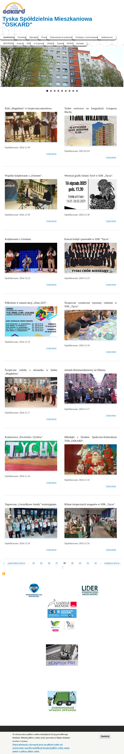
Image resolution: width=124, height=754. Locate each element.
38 (64, 563)
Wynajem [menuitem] (33, 37)
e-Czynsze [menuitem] (39, 43)
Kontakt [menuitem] (80, 43)
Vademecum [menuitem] (107, 37)
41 (88, 563)
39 (72, 563)
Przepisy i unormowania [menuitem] (87, 37)
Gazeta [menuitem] (60, 43)
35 (41, 563)
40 (80, 563)
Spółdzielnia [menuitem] (9, 37)
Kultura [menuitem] (20, 43)
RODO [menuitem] (70, 43)
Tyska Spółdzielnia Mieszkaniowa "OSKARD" (47, 22)
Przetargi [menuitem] (22, 37)
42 (95, 563)
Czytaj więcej (51, 154)
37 (57, 563)
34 (33, 563)
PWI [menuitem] (29, 43)
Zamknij (105, 736)
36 (49, 563)
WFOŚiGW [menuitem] (8, 43)
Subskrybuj (3, 574)
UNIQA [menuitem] (50, 43)
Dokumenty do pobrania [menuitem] (61, 37)
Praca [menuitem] (44, 37)
